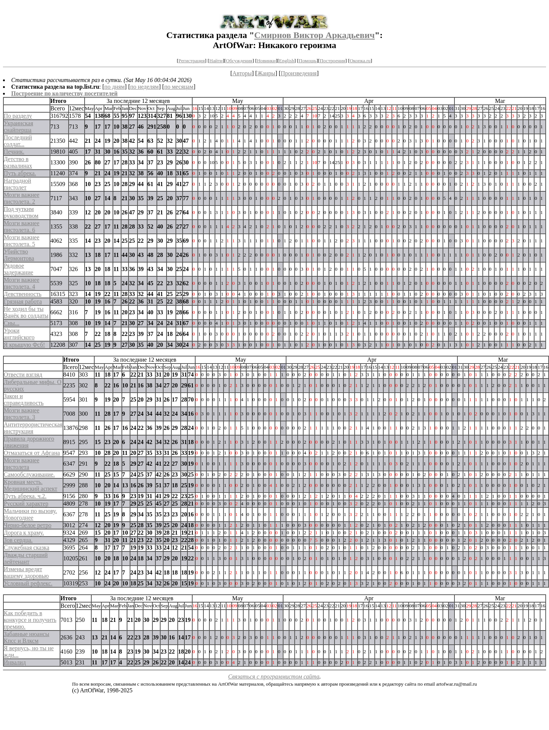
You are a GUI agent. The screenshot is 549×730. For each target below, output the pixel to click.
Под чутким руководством (21, 212)
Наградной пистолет (17, 184)
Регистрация (191, 60)
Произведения (299, 73)
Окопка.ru (360, 60)
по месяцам (178, 87)
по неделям (144, 87)
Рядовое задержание (18, 269)
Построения (332, 60)
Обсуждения (239, 60)
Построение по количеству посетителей (64, 93)
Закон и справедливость (24, 399)
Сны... (11, 323)
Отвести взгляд (23, 374)
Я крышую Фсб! (24, 345)
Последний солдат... (18, 140)
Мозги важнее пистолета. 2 (21, 198)
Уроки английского (19, 333)
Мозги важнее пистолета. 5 (21, 240)
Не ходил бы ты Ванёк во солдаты (26, 312)
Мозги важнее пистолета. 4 (21, 283)
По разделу (18, 116)
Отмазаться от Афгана (32, 453)
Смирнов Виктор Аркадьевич (314, 35)
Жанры (266, 73)
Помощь (307, 60)
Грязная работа (23, 301)
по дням (114, 87)
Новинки (266, 60)
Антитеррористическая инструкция (33, 427)
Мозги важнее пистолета (21, 463)
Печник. (14, 151)
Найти (216, 60)
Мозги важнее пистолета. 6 (21, 226)
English (286, 60)
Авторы (242, 73)
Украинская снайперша (18, 126)
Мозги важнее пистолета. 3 (21, 413)
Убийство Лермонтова (19, 254)
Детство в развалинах (18, 162)
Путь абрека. (20, 173)
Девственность (22, 294)
